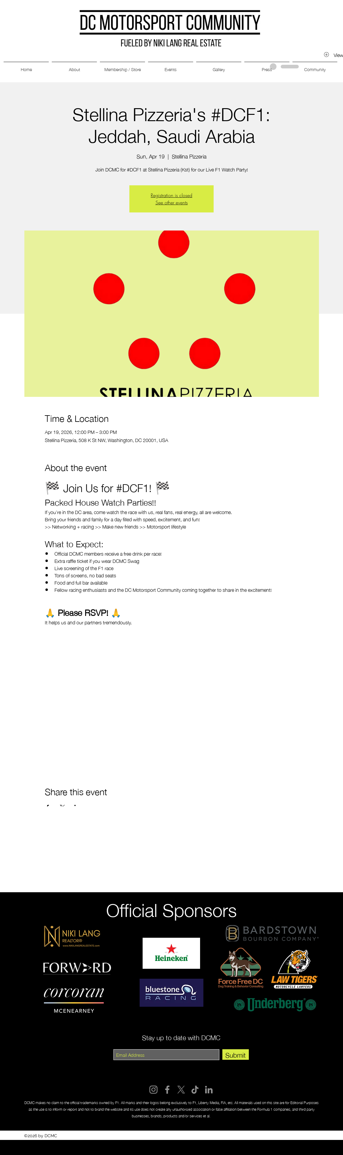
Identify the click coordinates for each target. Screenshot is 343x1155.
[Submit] (235, 1054)
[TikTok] (195, 1089)
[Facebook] (167, 1089)
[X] (181, 1089)
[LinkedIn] (208, 1089)
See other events (172, 202)
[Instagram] (153, 1089)
